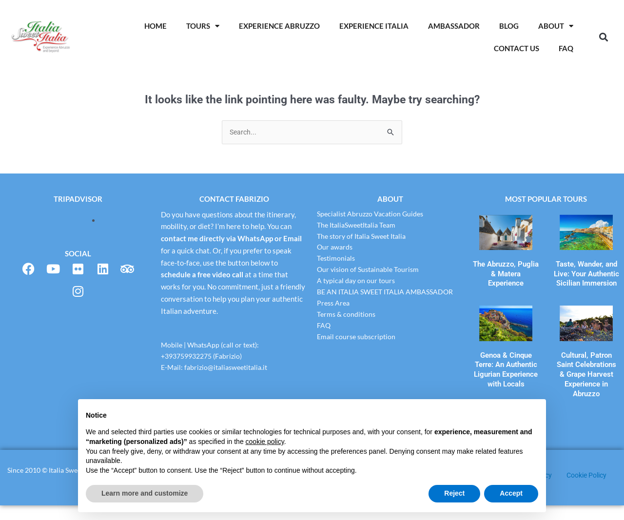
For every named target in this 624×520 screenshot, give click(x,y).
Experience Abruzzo (279, 25)
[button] (603, 37)
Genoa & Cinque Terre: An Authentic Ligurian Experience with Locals (505, 356)
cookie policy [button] (265, 441)
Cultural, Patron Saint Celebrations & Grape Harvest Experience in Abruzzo (586, 360)
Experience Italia (374, 25)
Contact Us (516, 48)
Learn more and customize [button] (144, 493)
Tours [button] (202, 26)
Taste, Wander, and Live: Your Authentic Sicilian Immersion (586, 271)
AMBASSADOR (454, 25)
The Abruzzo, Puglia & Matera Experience (506, 267)
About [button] (555, 26)
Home (155, 25)
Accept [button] (511, 493)
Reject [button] (454, 493)
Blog (509, 25)
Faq (566, 48)
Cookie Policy (589, 489)
